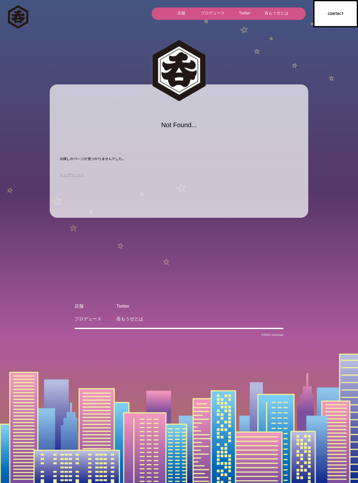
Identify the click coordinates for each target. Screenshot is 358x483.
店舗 (181, 13)
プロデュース (213, 13)
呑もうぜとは (276, 13)
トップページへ (72, 174)
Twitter (244, 13)
